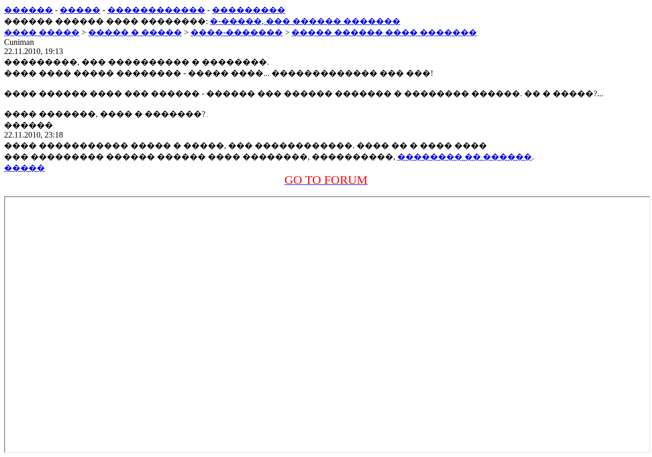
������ (28, 10)
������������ (156, 10)
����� (80, 10)
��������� (248, 10)
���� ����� (41, 32)
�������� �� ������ (464, 156)
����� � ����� (135, 32)
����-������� (237, 32)
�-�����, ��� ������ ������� (305, 21)
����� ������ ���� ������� (384, 32)
